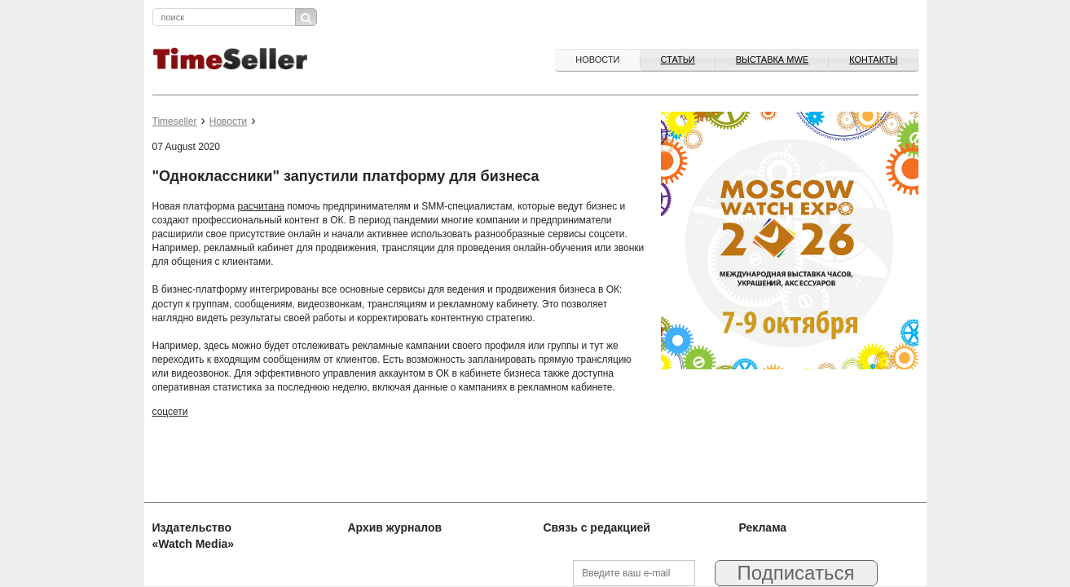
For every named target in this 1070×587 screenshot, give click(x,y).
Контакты (873, 59)
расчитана (260, 206)
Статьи (678, 59)
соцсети (170, 411)
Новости (597, 59)
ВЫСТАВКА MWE (772, 59)
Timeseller (174, 121)
